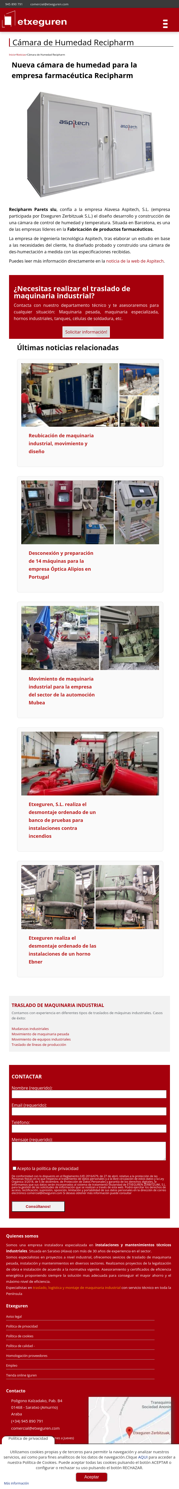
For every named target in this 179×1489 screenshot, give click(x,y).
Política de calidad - (20, 1346)
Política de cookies (20, 1336)
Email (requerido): (29, 1105)
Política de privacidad (22, 1326)
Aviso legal (14, 1316)
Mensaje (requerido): (32, 1139)
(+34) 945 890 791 (27, 1421)
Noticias (21, 54)
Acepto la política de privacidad (47, 1168)
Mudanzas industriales (30, 1028)
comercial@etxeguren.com (35, 1428)
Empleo (11, 1365)
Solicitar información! (86, 332)
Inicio (12, 54)
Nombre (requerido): (32, 1088)
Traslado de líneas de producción (39, 1044)
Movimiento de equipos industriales (41, 1039)
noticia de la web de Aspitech (135, 261)
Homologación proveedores (26, 1355)
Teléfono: (21, 1122)
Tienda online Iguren (21, 1375)
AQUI (143, 1457)
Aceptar (91, 1477)
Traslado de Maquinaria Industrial (58, 1005)
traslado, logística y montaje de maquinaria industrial (76, 1287)
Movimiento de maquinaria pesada (40, 1034)
